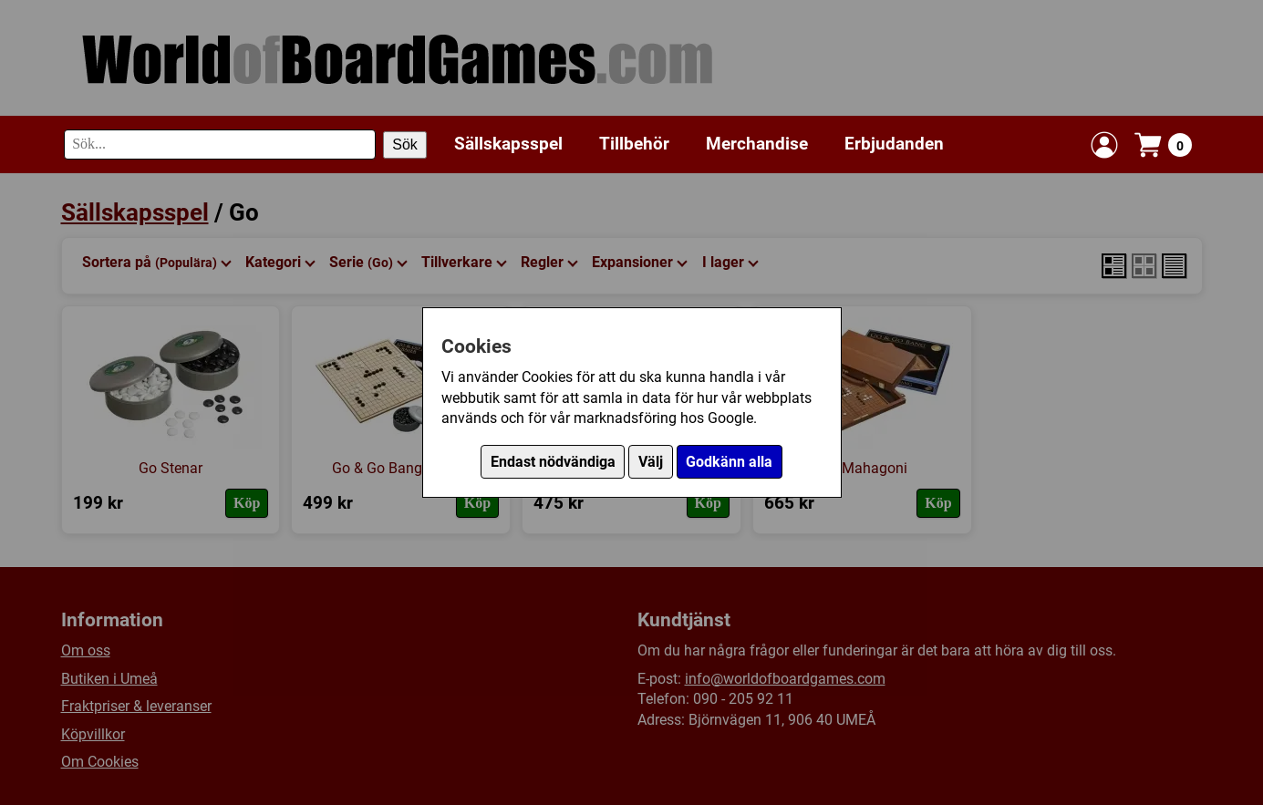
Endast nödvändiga (553, 461)
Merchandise (757, 143)
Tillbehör (634, 143)
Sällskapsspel (508, 143)
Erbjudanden (894, 143)
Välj (650, 461)
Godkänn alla (729, 461)
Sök (405, 144)
